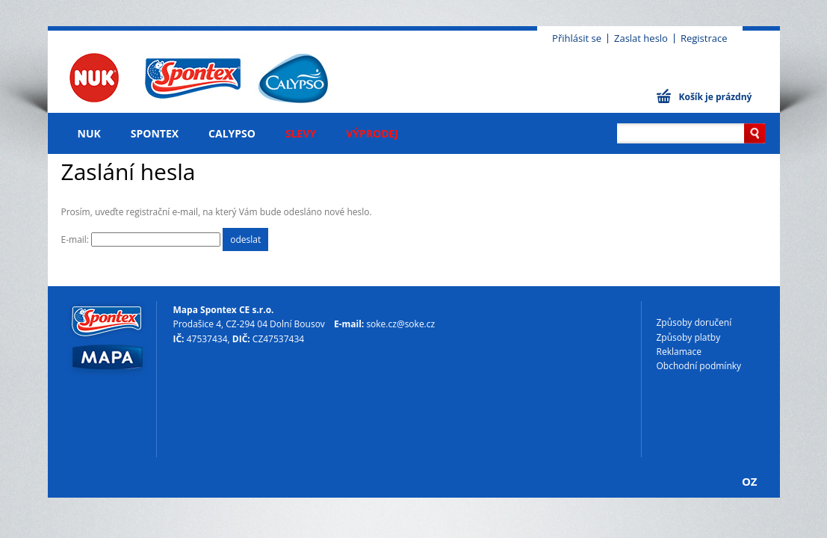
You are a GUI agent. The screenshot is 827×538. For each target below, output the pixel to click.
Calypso (231, 133)
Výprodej (372, 133)
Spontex (155, 133)
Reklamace (679, 351)
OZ (750, 481)
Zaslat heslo (641, 38)
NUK (89, 133)
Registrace (704, 38)
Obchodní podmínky (699, 365)
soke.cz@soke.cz (400, 324)
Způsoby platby (689, 337)
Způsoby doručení (694, 322)
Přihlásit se (576, 38)
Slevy (300, 133)
